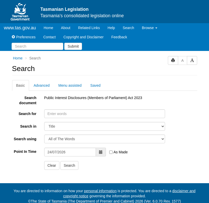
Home (50, 27)
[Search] (37, 46)
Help (111, 28)
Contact (49, 37)
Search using (25, 139)
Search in (28, 126)
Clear (52, 165)
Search (128, 28)
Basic (20, 85)
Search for (27, 114)
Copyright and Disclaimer (83, 37)
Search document (28, 100)
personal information (100, 191)
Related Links (89, 28)
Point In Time (25, 151)
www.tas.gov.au (20, 27)
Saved (95, 85)
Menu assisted (69, 85)
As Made (118, 152)
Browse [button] (150, 28)
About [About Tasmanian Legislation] (65, 28)
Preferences (23, 37)
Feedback (119, 37)
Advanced (42, 85)
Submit (73, 46)
